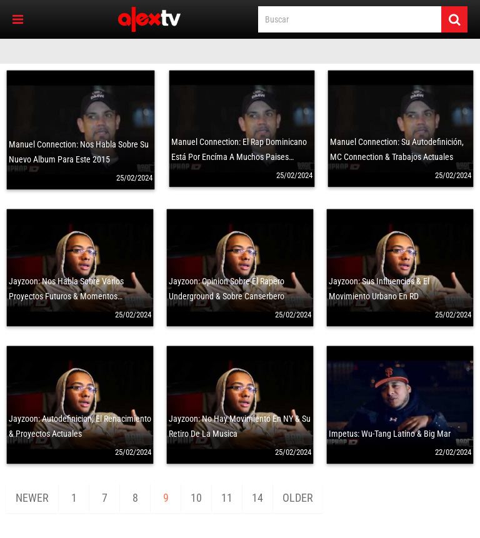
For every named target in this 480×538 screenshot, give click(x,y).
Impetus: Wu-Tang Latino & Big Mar (390, 434)
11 (226, 497)
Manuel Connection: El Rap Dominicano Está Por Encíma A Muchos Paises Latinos (239, 157)
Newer (32, 497)
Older (297, 497)
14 (257, 497)
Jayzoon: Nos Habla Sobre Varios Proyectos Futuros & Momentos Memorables (66, 296)
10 (196, 497)
